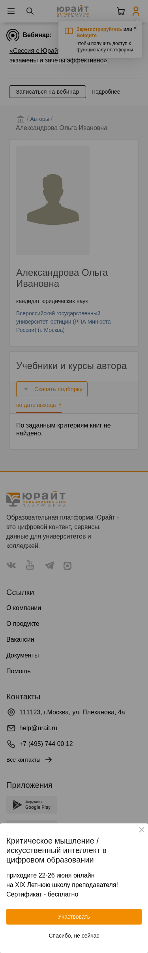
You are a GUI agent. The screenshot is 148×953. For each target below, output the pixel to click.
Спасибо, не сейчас (74, 935)
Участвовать (74, 916)
